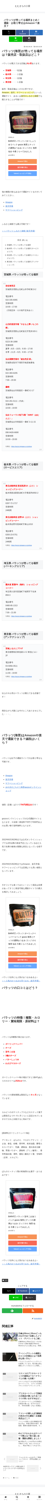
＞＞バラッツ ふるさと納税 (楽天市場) (18, 231)
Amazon (8, 202)
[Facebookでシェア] (22, 32)
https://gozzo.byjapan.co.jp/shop (21, 446)
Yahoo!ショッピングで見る (22, 173)
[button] (29, 39)
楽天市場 (9, 206)
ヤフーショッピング (14, 210)
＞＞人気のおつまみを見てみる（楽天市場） (21, 981)
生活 (5, 1280)
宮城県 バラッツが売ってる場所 (19, 245)
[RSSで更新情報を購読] (33, 1310)
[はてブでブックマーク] (36, 32)
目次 (19, 240)
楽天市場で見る (23, 167)
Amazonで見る (22, 161)
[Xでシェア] (8, 32)
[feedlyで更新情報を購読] (12, 1310)
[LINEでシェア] (15, 39)
